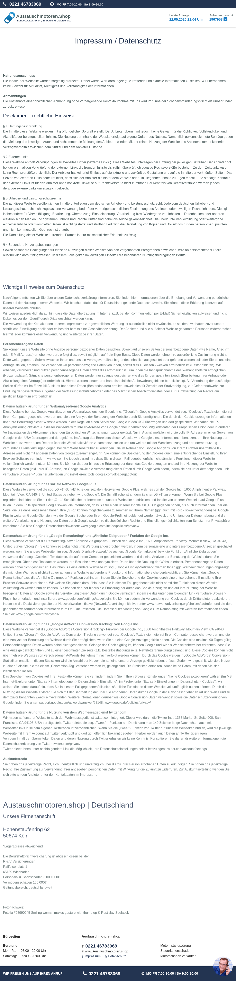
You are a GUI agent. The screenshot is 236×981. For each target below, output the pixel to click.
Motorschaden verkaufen (178, 956)
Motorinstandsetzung (175, 945)
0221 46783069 (25, 4)
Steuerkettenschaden (175, 950)
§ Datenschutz (115, 956)
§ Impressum (91, 956)
